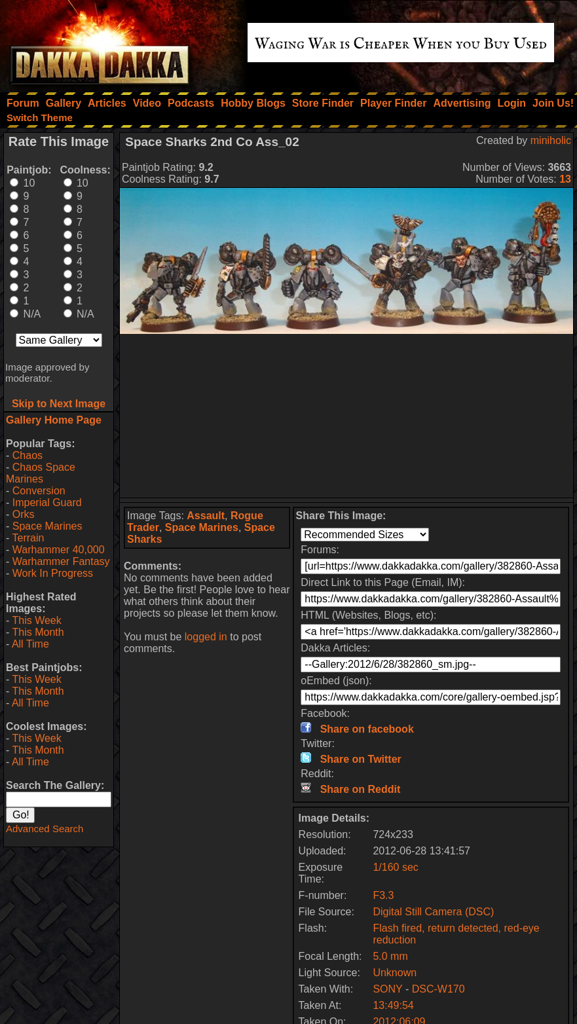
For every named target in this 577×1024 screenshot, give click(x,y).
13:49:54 (393, 1005)
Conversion (38, 490)
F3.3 (383, 895)
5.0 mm (390, 956)
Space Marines (47, 526)
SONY (387, 989)
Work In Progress (52, 573)
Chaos (27, 455)
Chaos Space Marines (40, 473)
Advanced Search (44, 828)
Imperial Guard (47, 502)
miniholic (550, 140)
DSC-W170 (438, 989)
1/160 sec (395, 867)
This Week (36, 620)
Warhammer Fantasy (61, 561)
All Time (30, 643)
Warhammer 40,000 (58, 549)
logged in (206, 636)
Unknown (395, 972)
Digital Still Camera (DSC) (433, 911)
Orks (23, 514)
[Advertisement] (346, 416)
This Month (38, 632)
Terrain (28, 537)
